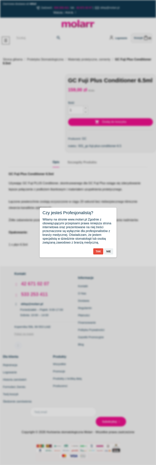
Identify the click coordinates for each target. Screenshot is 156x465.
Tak (98, 251)
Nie (108, 251)
